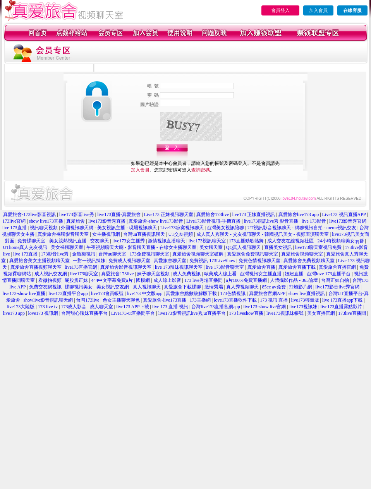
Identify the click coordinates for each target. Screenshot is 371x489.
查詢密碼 (200, 170)
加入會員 (318, 10)
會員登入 (280, 10)
